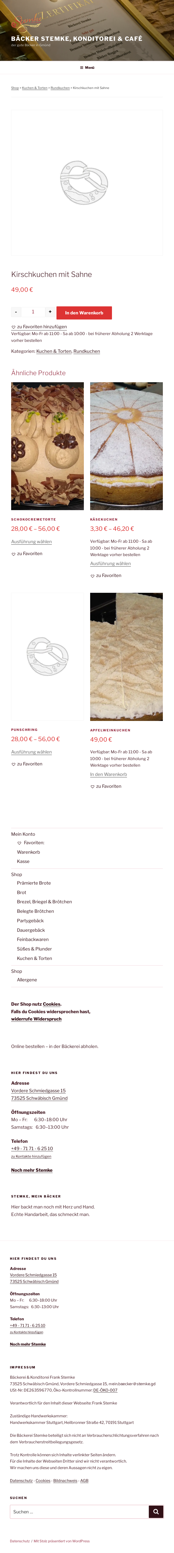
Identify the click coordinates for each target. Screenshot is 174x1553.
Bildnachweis (65, 1480)
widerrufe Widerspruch (36, 1019)
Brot (21, 892)
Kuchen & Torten (34, 88)
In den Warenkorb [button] (108, 774)
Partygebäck (30, 920)
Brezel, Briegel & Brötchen (44, 902)
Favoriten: (30, 842)
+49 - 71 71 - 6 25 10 (32, 1148)
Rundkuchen (60, 88)
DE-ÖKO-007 (105, 1390)
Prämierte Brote (34, 883)
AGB (84, 1480)
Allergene (27, 980)
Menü (87, 67)
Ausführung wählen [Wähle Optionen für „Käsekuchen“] (110, 563)
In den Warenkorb (84, 312)
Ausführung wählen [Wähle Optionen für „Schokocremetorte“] (31, 541)
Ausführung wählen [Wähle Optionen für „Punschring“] (31, 752)
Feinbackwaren (33, 939)
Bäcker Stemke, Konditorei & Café (77, 38)
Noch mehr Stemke (32, 1170)
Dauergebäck (31, 930)
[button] (39, 327)
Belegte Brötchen (35, 911)
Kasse (23, 861)
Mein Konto (23, 834)
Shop (15, 88)
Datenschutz (21, 1480)
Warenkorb (28, 852)
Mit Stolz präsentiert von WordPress (62, 1541)
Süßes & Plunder (34, 949)
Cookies (51, 1004)
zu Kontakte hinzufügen (31, 1156)
